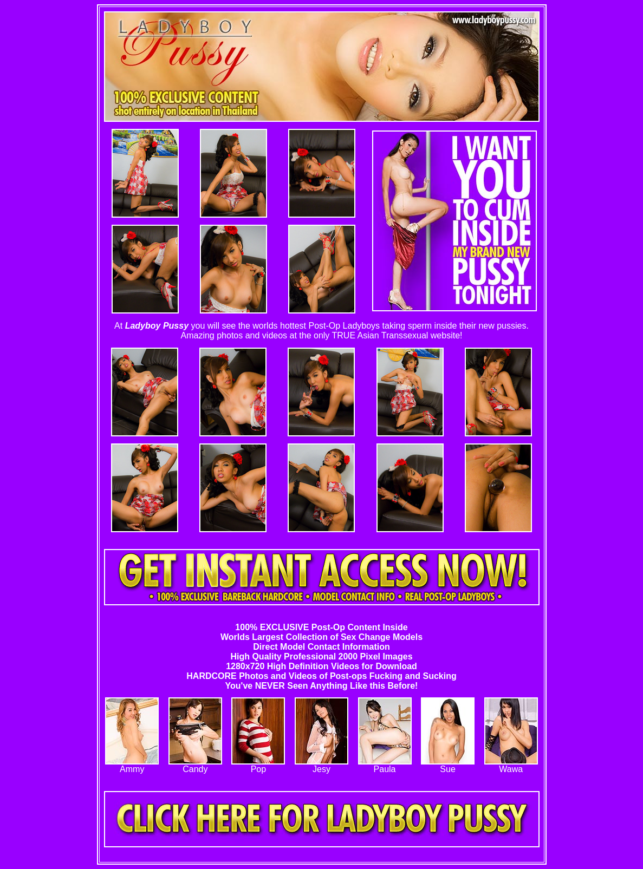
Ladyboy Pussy (157, 325)
